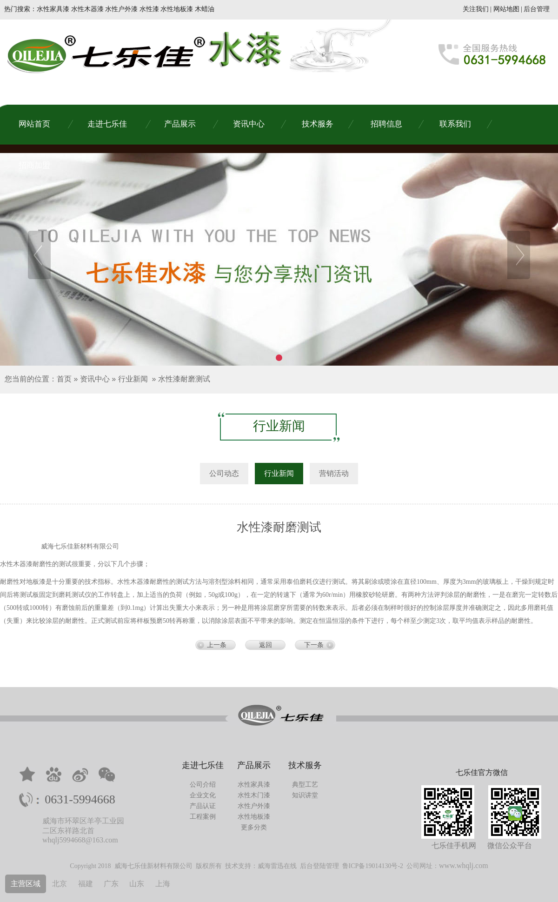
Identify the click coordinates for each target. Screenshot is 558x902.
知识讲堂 (305, 795)
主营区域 (25, 884)
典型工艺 (305, 784)
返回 (265, 644)
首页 (64, 379)
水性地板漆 (254, 816)
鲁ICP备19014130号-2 (372, 865)
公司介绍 (203, 784)
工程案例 (203, 816)
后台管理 (537, 9)
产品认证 (203, 805)
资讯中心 (95, 379)
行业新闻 (133, 379)
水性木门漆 (254, 795)
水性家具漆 (254, 784)
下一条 (314, 644)
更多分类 (254, 827)
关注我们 (476, 9)
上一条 (216, 644)
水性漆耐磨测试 (184, 379)
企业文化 (203, 795)
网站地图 (506, 9)
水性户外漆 (254, 805)
